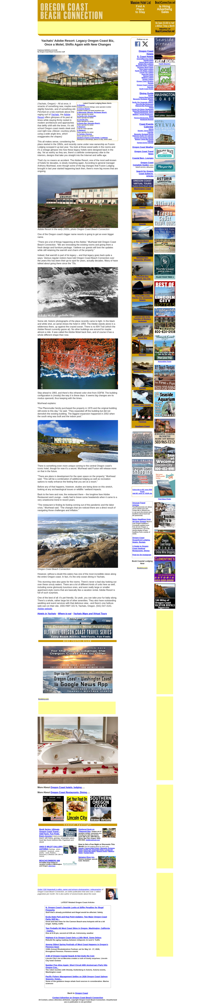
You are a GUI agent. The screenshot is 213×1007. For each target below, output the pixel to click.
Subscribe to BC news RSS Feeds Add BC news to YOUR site (142, 491)
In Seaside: (81, 105)
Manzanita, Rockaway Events (143, 134)
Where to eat (64, 613)
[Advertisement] (94, 27)
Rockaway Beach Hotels (145, 67)
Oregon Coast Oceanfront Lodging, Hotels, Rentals (141, 540)
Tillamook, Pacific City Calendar (143, 136)
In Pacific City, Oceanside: (86, 116)
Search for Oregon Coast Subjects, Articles (145, 173)
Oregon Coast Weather (142, 147)
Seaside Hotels (148, 60)
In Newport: (81, 127)
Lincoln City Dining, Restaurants (142, 109)
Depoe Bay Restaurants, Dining (143, 111)
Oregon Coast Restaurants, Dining (68, 792)
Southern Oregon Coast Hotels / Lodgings (92, 137)
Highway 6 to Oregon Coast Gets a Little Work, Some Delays (73, 938)
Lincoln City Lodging (146, 72)
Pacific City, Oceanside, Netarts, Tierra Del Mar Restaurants (142, 103)
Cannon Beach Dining (146, 97)
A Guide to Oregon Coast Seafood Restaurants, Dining (140, 548)
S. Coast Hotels (145, 56)
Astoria (151, 129)
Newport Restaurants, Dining (143, 112)
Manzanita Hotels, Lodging (145, 65)
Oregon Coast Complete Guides (143, 163)
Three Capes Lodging (146, 69)
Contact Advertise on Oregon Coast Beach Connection (77, 998)
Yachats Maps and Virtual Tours (90, 613)
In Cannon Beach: (83, 109)
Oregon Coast (81, 993)
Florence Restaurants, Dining (144, 118)
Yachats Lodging (147, 79)
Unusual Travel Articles (138, 504)
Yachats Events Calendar (145, 142)
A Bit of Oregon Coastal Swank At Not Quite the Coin (70, 956)
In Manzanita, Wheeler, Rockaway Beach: (92, 112)
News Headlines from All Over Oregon (141, 520)
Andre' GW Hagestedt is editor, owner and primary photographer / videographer (69, 889)
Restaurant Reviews (146, 119)
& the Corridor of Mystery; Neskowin (142, 319)
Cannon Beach (142, 241)
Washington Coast (142, 189)
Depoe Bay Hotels (147, 74)
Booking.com (43, 699)
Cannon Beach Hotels (146, 62)
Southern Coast (142, 426)
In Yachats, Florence (84, 134)
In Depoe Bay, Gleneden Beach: (88, 123)
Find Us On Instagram (141, 555)
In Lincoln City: (82, 119)
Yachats (55, 114)
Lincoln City (140, 317)
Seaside (151, 95)
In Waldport (81, 130)
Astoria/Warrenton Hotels (145, 59)
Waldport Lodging (147, 77)
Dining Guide (147, 93)
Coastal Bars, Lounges (143, 158)
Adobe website (45, 609)
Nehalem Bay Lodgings (146, 64)
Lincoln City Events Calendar (143, 137)
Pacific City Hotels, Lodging (144, 71)
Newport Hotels (148, 76)
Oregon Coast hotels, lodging (66, 787)
